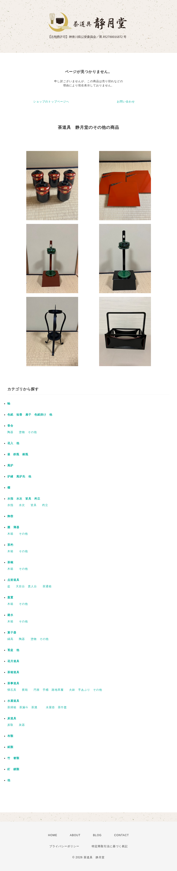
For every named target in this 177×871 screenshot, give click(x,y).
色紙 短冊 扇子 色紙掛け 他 (29, 414)
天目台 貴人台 (26, 586)
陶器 (10, 432)
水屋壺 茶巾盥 (58, 707)
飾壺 (10, 516)
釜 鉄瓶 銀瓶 (17, 454)
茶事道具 (13, 683)
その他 (23, 533)
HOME (52, 835)
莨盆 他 (13, 650)
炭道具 (11, 718)
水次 (22, 505)
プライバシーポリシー (64, 846)
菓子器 (11, 632)
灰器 (23, 724)
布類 (10, 736)
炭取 (10, 724)
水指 (10, 505)
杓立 (45, 505)
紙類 (10, 747)
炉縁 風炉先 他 (19, 476)
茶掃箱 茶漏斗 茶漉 (23, 707)
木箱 (10, 533)
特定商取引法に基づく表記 (110, 846)
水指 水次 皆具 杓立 (23, 498)
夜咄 (25, 689)
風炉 (10, 465)
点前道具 (13, 580)
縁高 (10, 639)
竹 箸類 (13, 758)
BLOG (97, 835)
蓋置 (10, 597)
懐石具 (11, 689)
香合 (10, 425)
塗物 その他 (28, 432)
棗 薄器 (13, 527)
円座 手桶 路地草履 (49, 689)
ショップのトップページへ (51, 101)
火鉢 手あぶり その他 (85, 689)
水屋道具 (13, 700)
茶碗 (10, 562)
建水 (10, 615)
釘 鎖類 (13, 769)
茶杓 (10, 544)
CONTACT (121, 835)
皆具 (34, 505)
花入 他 (13, 443)
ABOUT (75, 835)
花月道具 (13, 661)
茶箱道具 (13, 672)
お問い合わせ (126, 101)
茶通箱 (47, 586)
